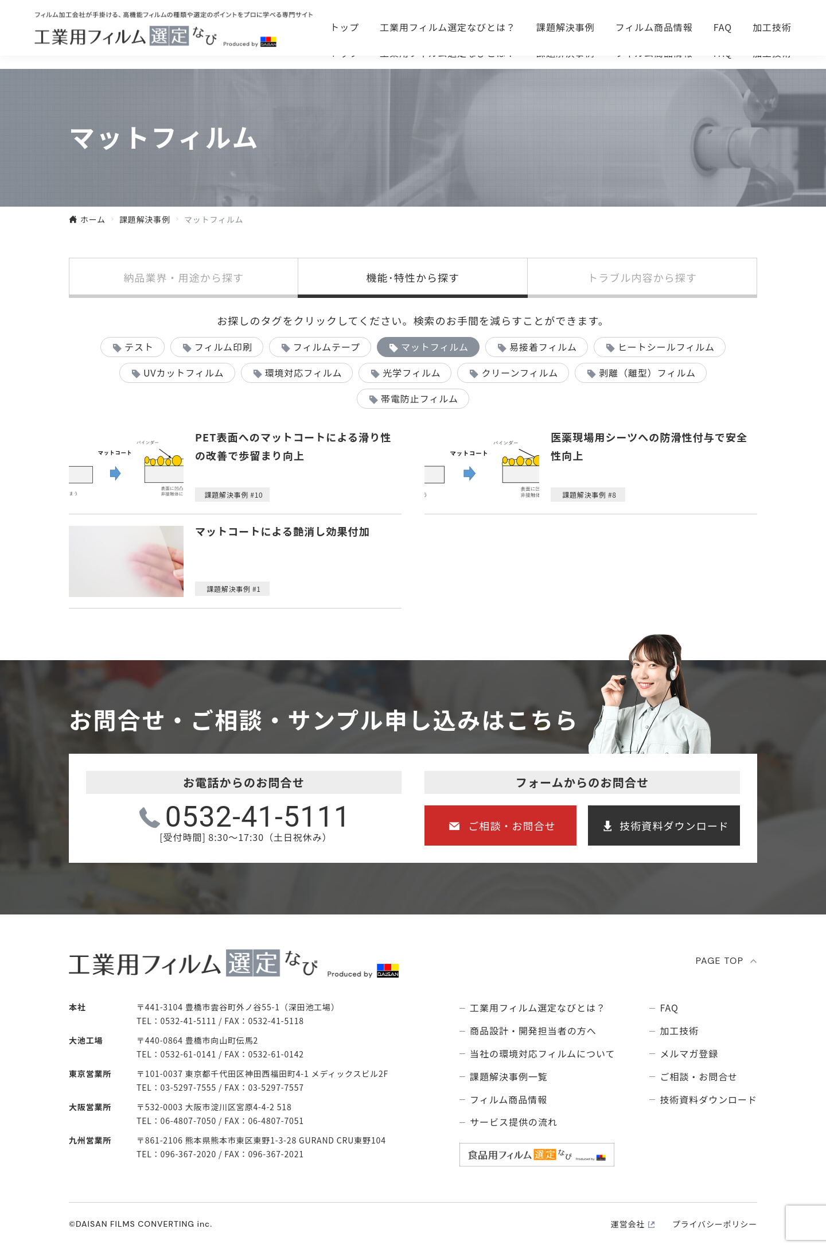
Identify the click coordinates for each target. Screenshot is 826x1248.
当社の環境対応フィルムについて (542, 1054)
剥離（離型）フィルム (647, 372)
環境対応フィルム (303, 372)
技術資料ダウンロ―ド (723, 23)
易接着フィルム (543, 347)
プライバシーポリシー (714, 1224)
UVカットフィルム (183, 372)
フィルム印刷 (223, 347)
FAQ (723, 53)
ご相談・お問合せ (565, 23)
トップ (344, 53)
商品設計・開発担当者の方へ (533, 1031)
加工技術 (772, 53)
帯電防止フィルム (419, 398)
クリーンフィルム (519, 372)
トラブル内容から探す (642, 277)
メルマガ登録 (689, 1054)
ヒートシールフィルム (666, 347)
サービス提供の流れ (514, 1122)
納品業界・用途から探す (183, 277)
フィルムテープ (326, 347)
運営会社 (628, 1224)
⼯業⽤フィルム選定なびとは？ (448, 53)
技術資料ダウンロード (674, 825)
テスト (139, 347)
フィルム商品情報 (654, 53)
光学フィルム (412, 372)
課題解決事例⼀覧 (509, 1077)
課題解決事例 (565, 53)
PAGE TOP (720, 961)
